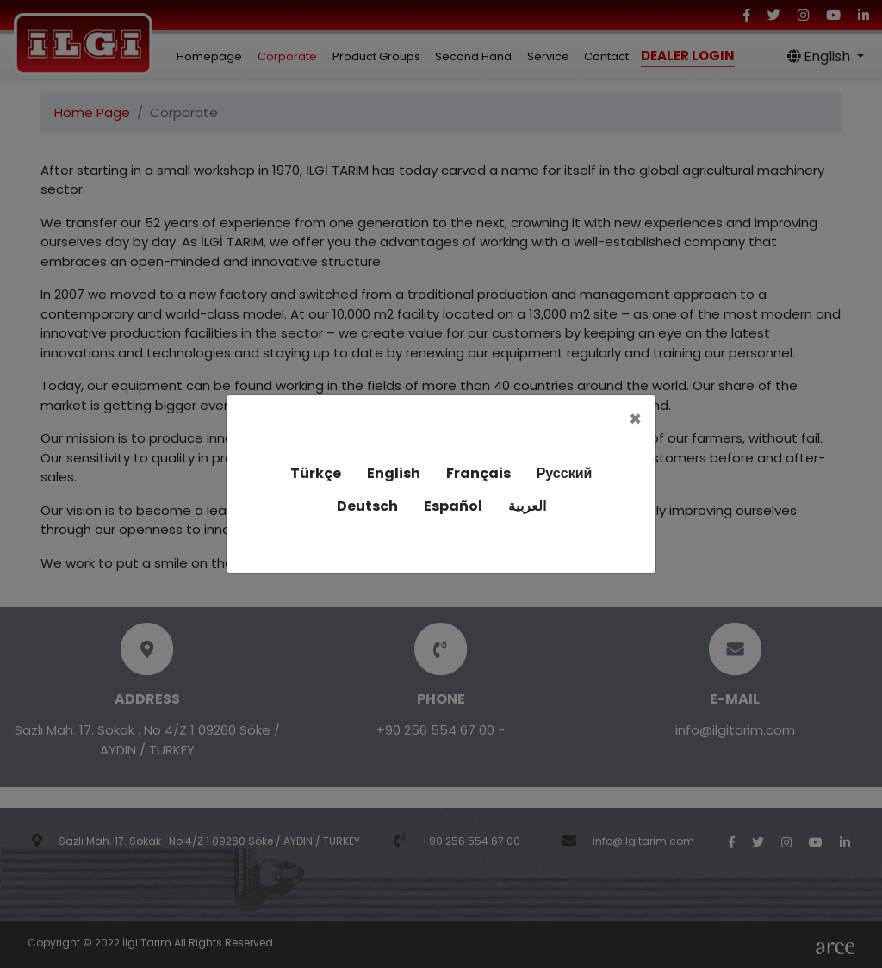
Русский (565, 473)
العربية (527, 506)
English (393, 473)
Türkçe (315, 473)
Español (453, 506)
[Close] (635, 419)
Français (478, 473)
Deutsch (367, 506)
